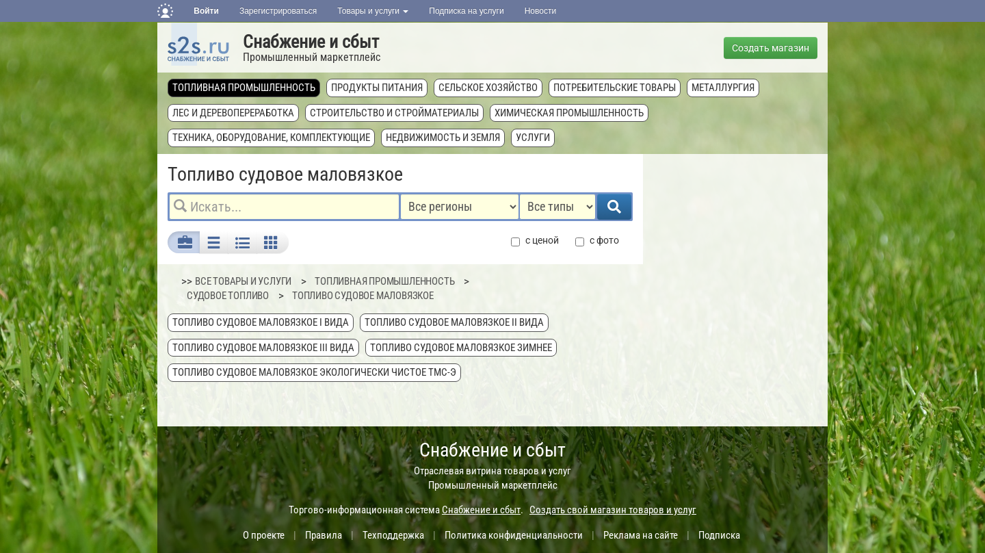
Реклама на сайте (640, 535)
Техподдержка (393, 535)
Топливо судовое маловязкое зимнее (461, 348)
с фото (597, 240)
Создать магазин (770, 47)
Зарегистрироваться (278, 11)
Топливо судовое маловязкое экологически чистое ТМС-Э (314, 372)
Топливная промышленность (243, 87)
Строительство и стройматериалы (394, 113)
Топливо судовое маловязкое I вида (260, 322)
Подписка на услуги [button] (466, 11)
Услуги (533, 137)
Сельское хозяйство (488, 87)
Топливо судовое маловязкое (363, 296)
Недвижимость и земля (443, 137)
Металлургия (723, 87)
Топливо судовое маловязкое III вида (263, 348)
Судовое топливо (228, 296)
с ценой (535, 240)
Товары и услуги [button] (372, 11)
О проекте (264, 535)
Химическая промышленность (569, 113)
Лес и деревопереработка (233, 113)
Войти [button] (206, 11)
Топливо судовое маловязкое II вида (454, 322)
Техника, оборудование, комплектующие (271, 137)
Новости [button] (540, 11)
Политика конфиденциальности (514, 535)
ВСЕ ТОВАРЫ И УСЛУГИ (243, 281)
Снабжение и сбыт (311, 41)
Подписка (719, 535)
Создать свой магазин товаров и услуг (612, 510)
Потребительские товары (614, 87)
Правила (323, 535)
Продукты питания (377, 87)
